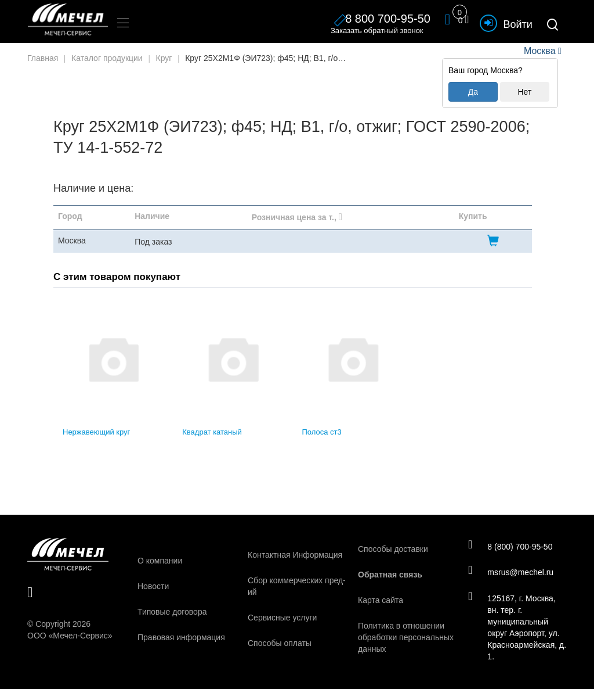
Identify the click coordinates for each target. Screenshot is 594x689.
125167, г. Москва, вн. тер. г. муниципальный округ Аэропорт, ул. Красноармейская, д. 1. (514, 627)
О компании (159, 560)
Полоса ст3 (322, 432)
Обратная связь (390, 574)
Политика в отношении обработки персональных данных (406, 637)
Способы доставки (393, 549)
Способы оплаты (280, 643)
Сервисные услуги (282, 617)
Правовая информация (181, 637)
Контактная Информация (295, 554)
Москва (539, 51)
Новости (153, 586)
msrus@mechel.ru (511, 572)
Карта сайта (380, 600)
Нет (524, 91)
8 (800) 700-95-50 (510, 546)
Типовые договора (172, 611)
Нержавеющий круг (96, 432)
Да (473, 91)
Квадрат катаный (212, 432)
